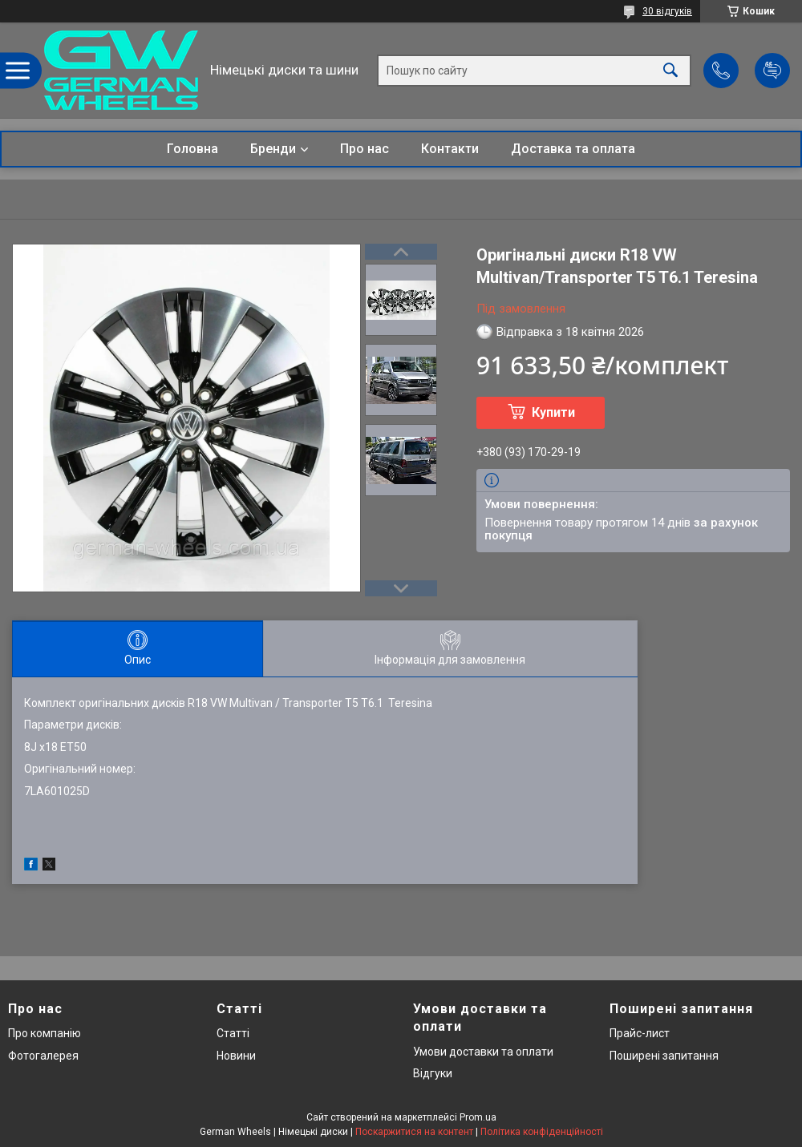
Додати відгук (772, 70)
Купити (553, 412)
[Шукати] (670, 70)
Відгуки (432, 1073)
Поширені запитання (664, 1055)
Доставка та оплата (573, 148)
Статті (233, 1033)
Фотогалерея (43, 1055)
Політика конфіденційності (541, 1131)
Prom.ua (478, 1117)
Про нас (364, 148)
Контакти (450, 148)
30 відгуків (667, 11)
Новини (236, 1055)
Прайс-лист (640, 1033)
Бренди (273, 148)
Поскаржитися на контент (414, 1131)
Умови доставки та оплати (483, 1051)
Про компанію (44, 1033)
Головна (192, 148)
